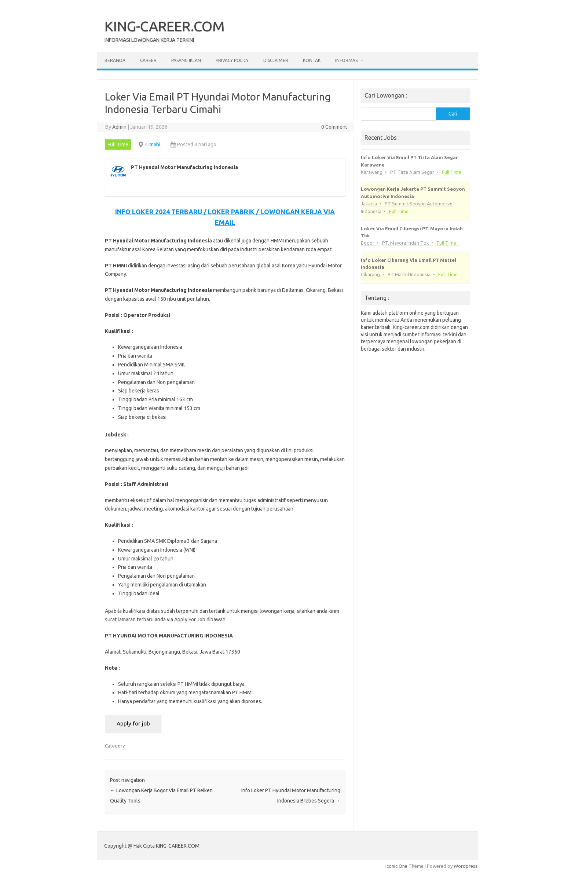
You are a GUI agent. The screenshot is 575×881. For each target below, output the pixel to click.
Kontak (312, 60)
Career (148, 60)
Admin (119, 127)
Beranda (115, 60)
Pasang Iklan (186, 60)
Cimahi (152, 144)
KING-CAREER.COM (165, 26)
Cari (452, 114)
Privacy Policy (232, 60)
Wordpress (465, 866)
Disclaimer (275, 60)
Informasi (347, 60)
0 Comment (334, 127)
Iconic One (396, 866)
